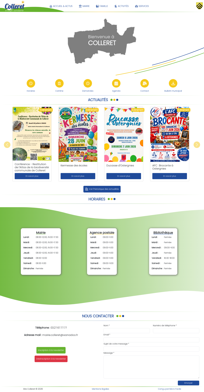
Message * (109, 352)
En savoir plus (32, 176)
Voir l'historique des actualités (102, 189)
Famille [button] (102, 6)
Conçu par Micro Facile (169, 388)
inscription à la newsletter (51, 350)
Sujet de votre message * (116, 343)
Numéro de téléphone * (165, 325)
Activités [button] (121, 6)
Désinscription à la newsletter (51, 358)
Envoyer (188, 382)
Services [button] (142, 6)
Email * (107, 334)
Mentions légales (100, 388)
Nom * (107, 325)
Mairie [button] (84, 6)
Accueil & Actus (60, 6)
